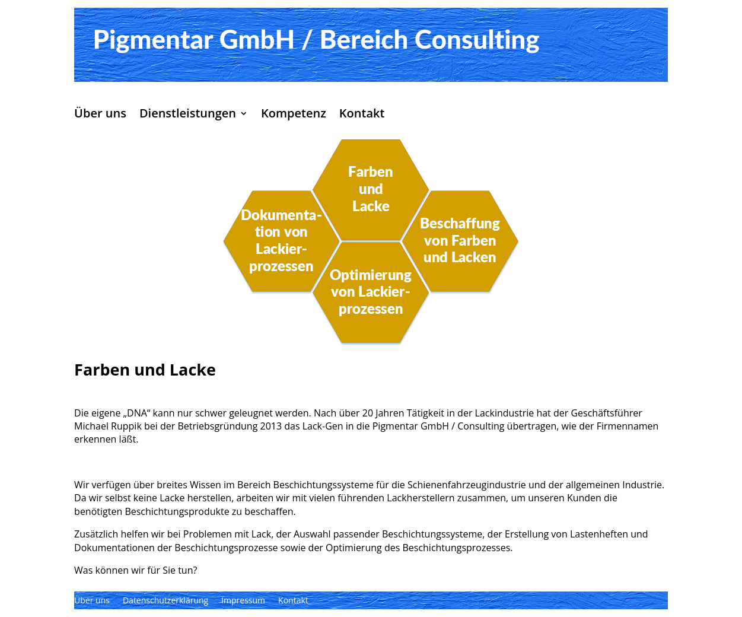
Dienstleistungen (187, 115)
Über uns (100, 115)
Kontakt (362, 115)
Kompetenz (293, 115)
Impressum (243, 601)
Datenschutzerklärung (165, 601)
